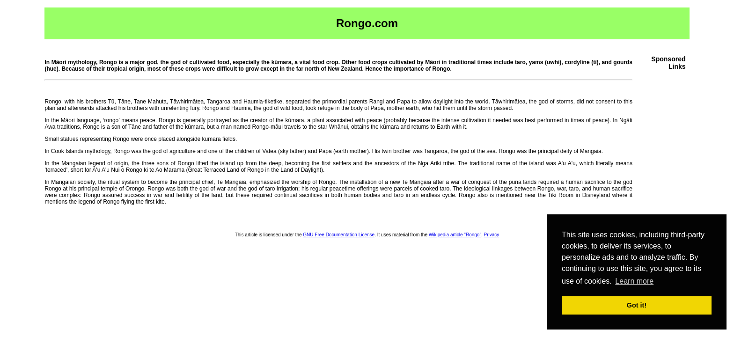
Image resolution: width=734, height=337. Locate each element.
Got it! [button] (636, 305)
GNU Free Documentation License (338, 234)
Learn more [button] (634, 281)
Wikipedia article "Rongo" (455, 234)
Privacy (491, 234)
